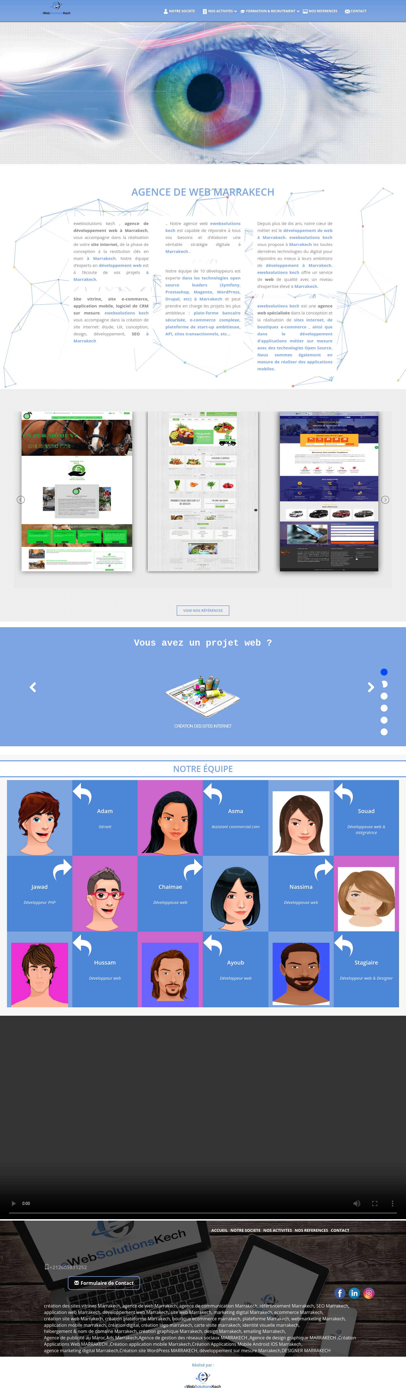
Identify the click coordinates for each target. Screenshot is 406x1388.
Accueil (220, 1230)
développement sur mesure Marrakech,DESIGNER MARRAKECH (265, 1350)
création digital (123, 1325)
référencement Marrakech (287, 1306)
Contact (356, 11)
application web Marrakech (72, 1312)
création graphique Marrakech (170, 1331)
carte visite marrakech (217, 1325)
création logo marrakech (166, 1325)
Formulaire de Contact (104, 1283)
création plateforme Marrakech (137, 1319)
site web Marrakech (191, 1312)
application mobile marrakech (75, 1325)
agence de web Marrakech (149, 1306)
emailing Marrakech (264, 1331)
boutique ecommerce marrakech (206, 1319)
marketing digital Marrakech (243, 1312)
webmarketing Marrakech (318, 1319)
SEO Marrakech (332, 1306)
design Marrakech (222, 1331)
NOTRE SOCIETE (179, 11)
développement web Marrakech (135, 1312)
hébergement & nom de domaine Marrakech (90, 1331)
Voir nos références (203, 610)
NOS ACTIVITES (217, 11)
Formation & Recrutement (268, 11)
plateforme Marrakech (265, 1319)
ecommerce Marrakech (298, 1312)
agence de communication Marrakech (218, 1306)
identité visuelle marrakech (270, 1325)
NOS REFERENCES (320, 11)
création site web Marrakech (73, 1319)
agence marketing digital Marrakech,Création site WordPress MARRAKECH (120, 1350)
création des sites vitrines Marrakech (82, 1306)
